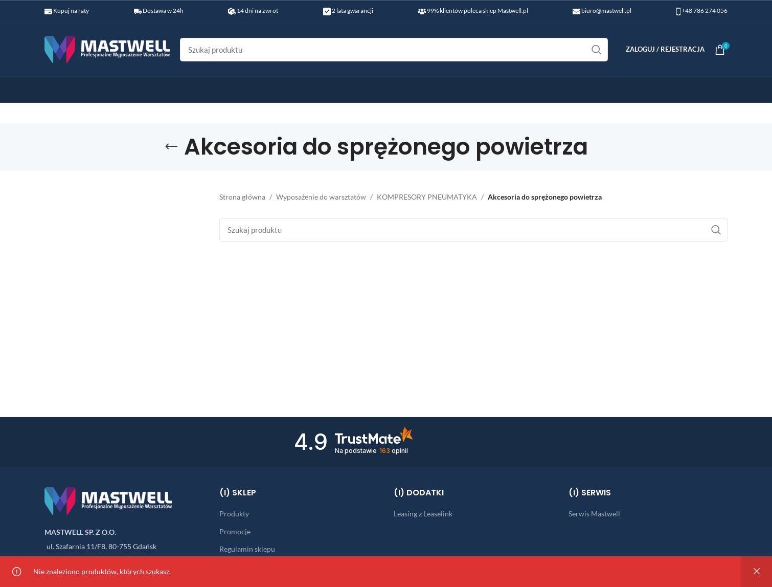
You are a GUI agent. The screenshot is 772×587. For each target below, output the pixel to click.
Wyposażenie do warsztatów (321, 196)
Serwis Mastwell (594, 513)
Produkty (234, 513)
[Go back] (171, 147)
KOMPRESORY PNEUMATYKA (427, 196)
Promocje (235, 531)
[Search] (394, 49)
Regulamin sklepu (247, 549)
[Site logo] (107, 48)
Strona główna (242, 196)
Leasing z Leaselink (423, 513)
